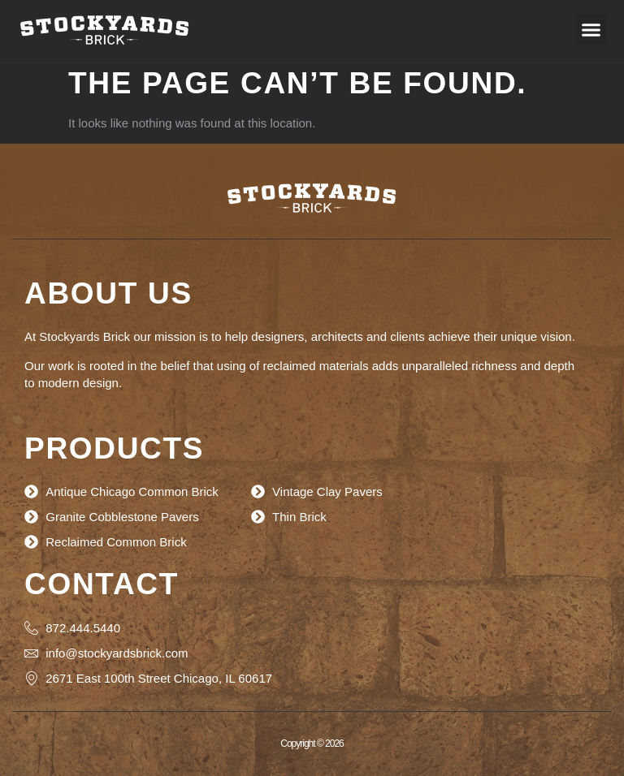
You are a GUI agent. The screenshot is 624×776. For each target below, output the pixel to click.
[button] (591, 29)
